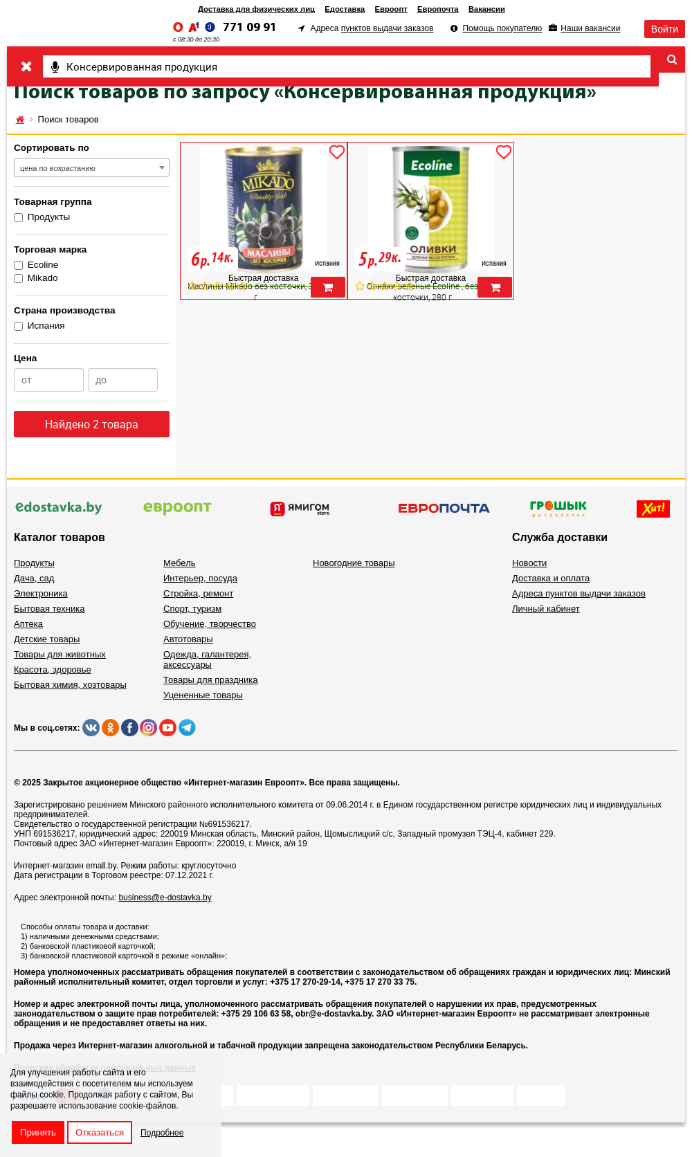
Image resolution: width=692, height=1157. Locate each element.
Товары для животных (60, 654)
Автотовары (188, 639)
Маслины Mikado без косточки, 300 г (255, 291)
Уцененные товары (203, 695)
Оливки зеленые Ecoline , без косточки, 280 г (422, 291)
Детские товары (47, 639)
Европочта (438, 9)
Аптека (28, 624)
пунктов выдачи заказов (387, 28)
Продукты (42, 217)
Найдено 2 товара (91, 424)
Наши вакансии (590, 28)
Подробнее (161, 1133)
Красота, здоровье (52, 669)
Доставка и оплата (551, 578)
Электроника (41, 593)
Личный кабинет (546, 608)
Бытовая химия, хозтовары (70, 685)
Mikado (36, 278)
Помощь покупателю (502, 28)
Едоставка (345, 9)
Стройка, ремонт (198, 593)
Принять (38, 1132)
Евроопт (391, 9)
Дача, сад (34, 578)
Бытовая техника (49, 608)
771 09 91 (250, 28)
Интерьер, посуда (200, 578)
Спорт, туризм (192, 608)
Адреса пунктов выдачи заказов (579, 593)
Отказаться (99, 1132)
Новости (529, 563)
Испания (39, 325)
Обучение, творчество (209, 624)
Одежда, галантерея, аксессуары (207, 659)
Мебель (179, 563)
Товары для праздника (210, 680)
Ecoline (36, 264)
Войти (664, 29)
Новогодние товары (353, 563)
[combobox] (92, 167)
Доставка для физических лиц (256, 9)
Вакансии (486, 9)
